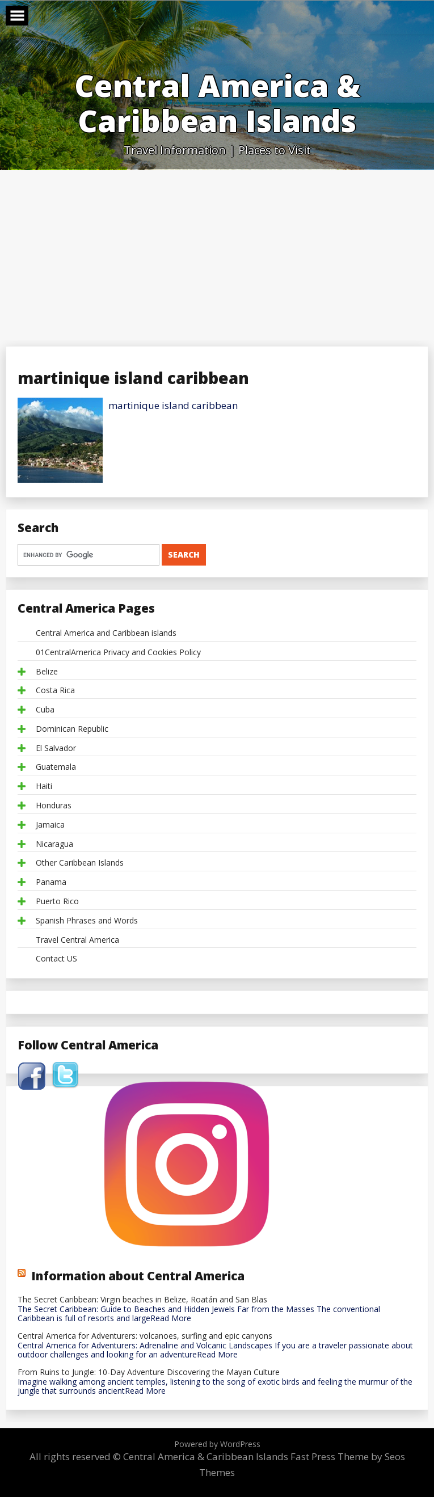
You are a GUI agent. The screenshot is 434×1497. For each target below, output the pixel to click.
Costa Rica (55, 690)
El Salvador (56, 748)
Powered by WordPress (217, 1444)
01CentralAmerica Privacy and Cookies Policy (118, 652)
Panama (51, 882)
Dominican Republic (72, 729)
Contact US (56, 959)
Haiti (44, 786)
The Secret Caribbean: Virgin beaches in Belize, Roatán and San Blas (142, 1300)
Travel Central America (77, 940)
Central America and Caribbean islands (106, 633)
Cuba (45, 710)
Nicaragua (54, 844)
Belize (47, 672)
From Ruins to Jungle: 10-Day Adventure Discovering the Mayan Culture (149, 1372)
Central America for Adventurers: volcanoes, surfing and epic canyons (145, 1336)
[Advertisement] (217, 255)
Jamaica (50, 825)
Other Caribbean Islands (80, 863)
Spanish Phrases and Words (87, 921)
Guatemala (56, 767)
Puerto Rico (57, 901)
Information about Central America (138, 1276)
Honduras (53, 806)
